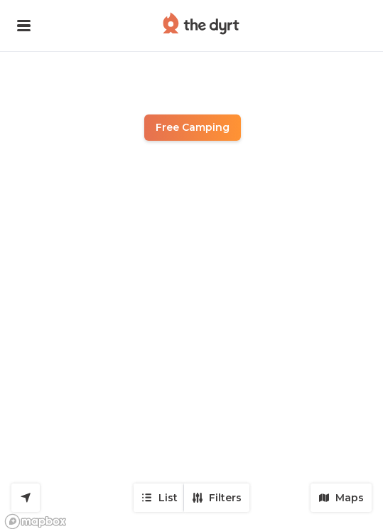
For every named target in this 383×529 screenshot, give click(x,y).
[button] (24, 26)
